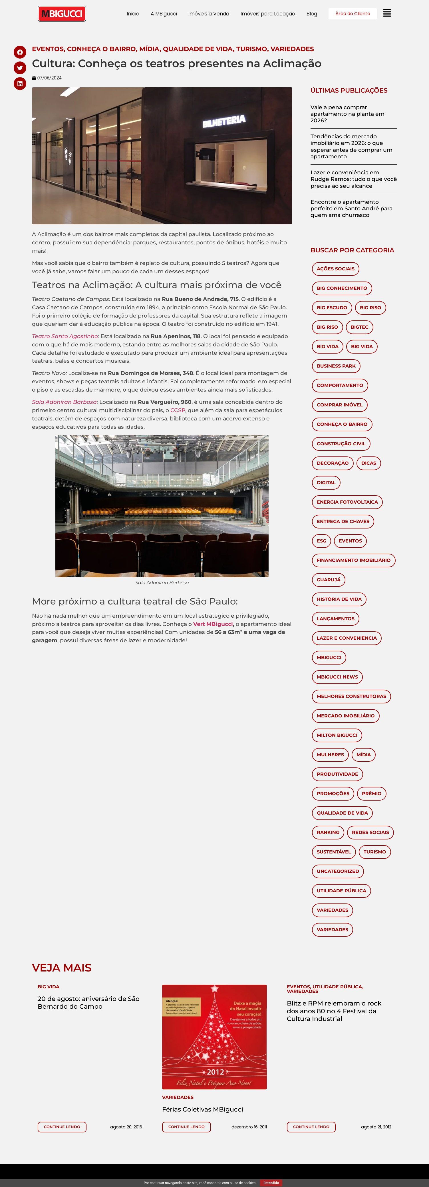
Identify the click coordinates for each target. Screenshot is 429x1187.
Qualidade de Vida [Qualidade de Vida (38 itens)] (342, 813)
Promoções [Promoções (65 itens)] (333, 793)
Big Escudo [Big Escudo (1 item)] (332, 307)
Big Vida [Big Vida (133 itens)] (328, 346)
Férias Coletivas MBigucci (202, 1109)
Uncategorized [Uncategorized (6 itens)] (338, 871)
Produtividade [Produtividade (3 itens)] (337, 774)
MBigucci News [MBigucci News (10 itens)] (337, 677)
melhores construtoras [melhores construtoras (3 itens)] (351, 696)
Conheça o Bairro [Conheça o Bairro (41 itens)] (342, 424)
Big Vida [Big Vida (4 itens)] (362, 346)
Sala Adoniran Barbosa (64, 401)
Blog (312, 13)
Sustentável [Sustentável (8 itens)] (334, 852)
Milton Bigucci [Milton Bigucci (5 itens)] (337, 735)
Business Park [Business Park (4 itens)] (336, 366)
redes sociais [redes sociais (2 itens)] (370, 832)
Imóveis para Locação (268, 13)
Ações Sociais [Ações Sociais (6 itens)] (336, 269)
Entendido (271, 1183)
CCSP (177, 410)
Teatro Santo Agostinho (65, 336)
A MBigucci (164, 13)
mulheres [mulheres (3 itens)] (330, 754)
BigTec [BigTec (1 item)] (359, 327)
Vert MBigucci (213, 624)
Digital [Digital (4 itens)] (326, 482)
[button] (20, 52)
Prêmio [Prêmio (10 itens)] (372, 793)
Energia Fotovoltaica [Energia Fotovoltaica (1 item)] (347, 502)
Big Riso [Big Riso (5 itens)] (327, 327)
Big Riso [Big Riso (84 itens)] (370, 307)
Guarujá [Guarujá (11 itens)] (329, 579)
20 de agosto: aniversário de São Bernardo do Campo (89, 1002)
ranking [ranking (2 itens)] (328, 832)
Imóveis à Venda (208, 13)
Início (133, 13)
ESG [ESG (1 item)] (321, 541)
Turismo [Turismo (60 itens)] (375, 852)
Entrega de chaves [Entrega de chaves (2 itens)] (343, 521)
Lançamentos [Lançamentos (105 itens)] (336, 618)
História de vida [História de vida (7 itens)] (339, 599)
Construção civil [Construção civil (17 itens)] (341, 443)
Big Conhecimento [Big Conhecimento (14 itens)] (342, 288)
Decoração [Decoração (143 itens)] (333, 463)
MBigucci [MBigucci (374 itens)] (329, 657)
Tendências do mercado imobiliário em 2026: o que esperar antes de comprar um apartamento (351, 146)
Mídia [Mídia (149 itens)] (364, 754)
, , (325, 989)
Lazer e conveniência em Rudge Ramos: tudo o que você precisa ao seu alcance (354, 179)
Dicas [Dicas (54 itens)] (368, 463)
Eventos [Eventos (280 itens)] (350, 541)
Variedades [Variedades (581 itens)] (332, 910)
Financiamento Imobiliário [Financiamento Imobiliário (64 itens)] (354, 560)
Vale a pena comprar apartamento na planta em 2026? (347, 114)
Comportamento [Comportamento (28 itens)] (340, 385)
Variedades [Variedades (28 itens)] (332, 929)
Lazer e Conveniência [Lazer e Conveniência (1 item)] (347, 638)
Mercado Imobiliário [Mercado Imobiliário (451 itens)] (346, 716)
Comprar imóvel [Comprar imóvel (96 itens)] (340, 405)
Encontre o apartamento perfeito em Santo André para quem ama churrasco (351, 208)
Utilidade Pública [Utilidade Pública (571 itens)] (341, 890)
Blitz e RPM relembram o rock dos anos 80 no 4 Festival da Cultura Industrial (334, 1011)
